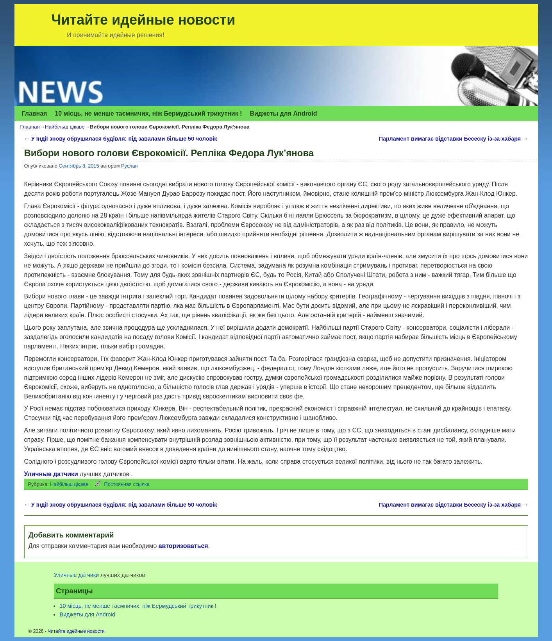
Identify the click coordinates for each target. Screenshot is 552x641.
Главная (34, 113)
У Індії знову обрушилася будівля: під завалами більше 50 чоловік (120, 139)
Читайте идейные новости (143, 20)
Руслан (129, 166)
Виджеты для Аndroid (283, 113)
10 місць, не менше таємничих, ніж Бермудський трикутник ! (148, 113)
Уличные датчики (51, 474)
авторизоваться (183, 546)
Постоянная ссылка (127, 484)
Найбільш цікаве (65, 127)
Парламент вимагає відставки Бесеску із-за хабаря (453, 139)
